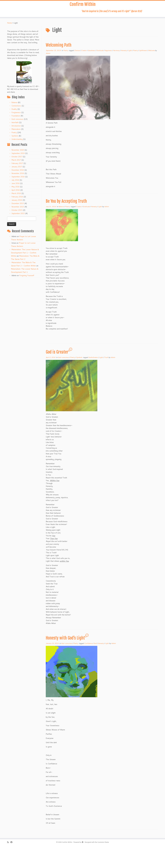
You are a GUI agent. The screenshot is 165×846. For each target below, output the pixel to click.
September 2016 (18, 178)
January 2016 (16, 202)
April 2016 (15, 192)
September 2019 (18, 155)
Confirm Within (82, 5)
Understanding (17, 141)
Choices (77, 52)
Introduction (16, 127)
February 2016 (17, 198)
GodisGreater (93, 359)
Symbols (14, 137)
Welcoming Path (58, 46)
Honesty (124, 52)
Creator (84, 52)
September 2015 (18, 215)
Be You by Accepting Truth (66, 202)
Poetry (14, 134)
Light (130, 52)
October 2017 (16, 158)
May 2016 (15, 188)
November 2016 (17, 175)
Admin (48, 55)
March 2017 (16, 161)
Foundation (15, 117)
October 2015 (16, 212)
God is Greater (57, 353)
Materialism (15, 131)
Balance (14, 104)
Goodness (91, 52)
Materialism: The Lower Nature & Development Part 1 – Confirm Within (25, 254)
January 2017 (16, 168)
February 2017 (17, 165)
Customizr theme (103, 842)
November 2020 (17, 151)
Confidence (88, 645)
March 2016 (16, 195)
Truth (106, 359)
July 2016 (15, 182)
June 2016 (15, 185)
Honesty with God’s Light (65, 639)
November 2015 (17, 208)
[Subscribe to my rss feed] (8, 842)
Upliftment (143, 52)
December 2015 (17, 205)
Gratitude (100, 52)
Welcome (151, 52)
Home (9, 24)
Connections (16, 107)
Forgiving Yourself (26, 277)
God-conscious (17, 121)
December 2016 (17, 171)
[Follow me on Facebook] (12, 842)
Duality (14, 111)
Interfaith (15, 124)
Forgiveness (16, 114)
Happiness (108, 52)
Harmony (116, 52)
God (95, 645)
